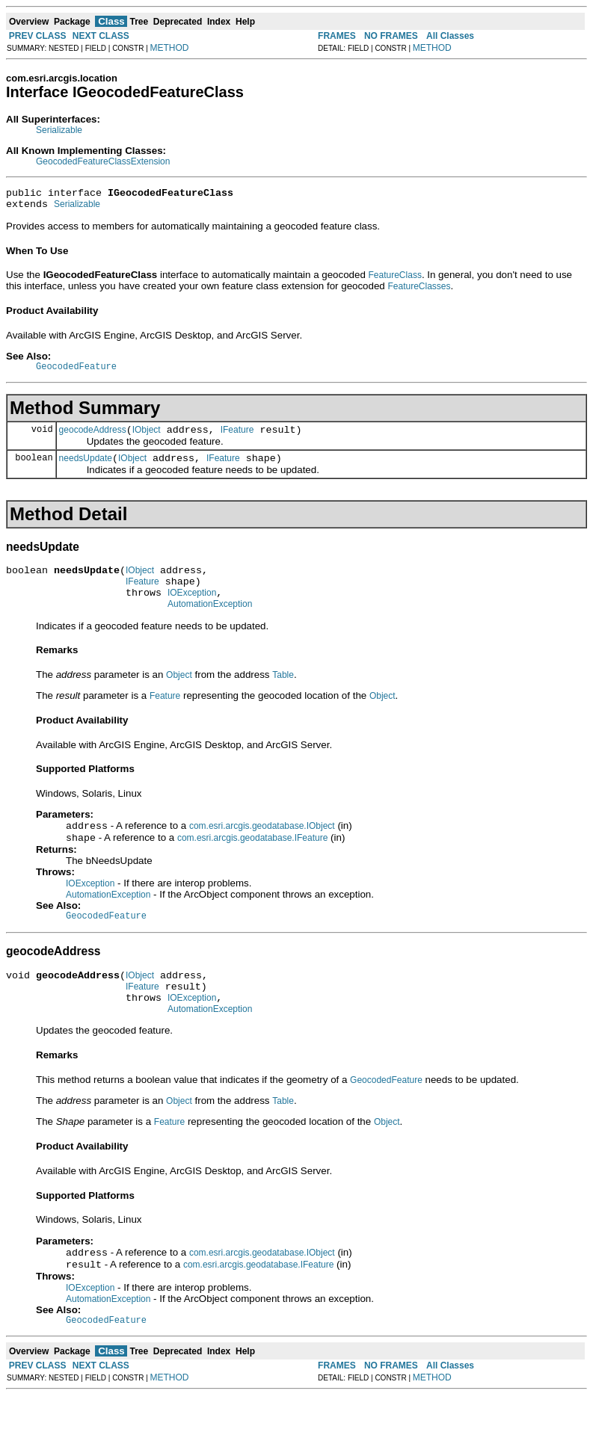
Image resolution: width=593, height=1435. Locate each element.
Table (283, 695)
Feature (165, 716)
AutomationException (210, 624)
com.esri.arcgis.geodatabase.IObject (262, 847)
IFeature (237, 438)
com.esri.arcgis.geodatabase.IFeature (252, 861)
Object (179, 695)
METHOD (169, 48)
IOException (192, 610)
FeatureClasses (418, 291)
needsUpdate (85, 469)
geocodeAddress (92, 438)
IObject (146, 438)
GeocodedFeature (386, 1114)
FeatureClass (395, 279)
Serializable (59, 130)
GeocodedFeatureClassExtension (103, 161)
